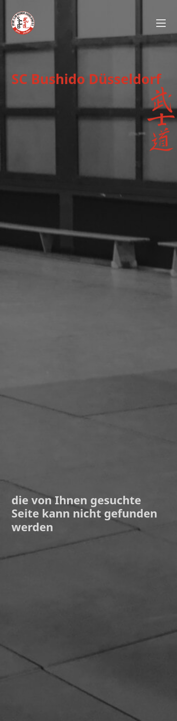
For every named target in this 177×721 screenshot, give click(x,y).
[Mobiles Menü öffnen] (161, 23)
